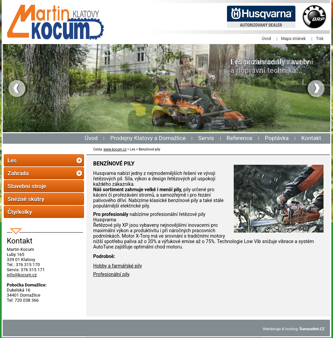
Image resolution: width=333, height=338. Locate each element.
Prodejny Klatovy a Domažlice (148, 138)
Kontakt (311, 138)
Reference (239, 138)
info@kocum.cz (22, 274)
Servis (206, 138)
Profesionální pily (111, 274)
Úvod (91, 138)
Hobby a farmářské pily (117, 266)
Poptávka (277, 138)
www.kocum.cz (115, 149)
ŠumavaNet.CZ (312, 329)
